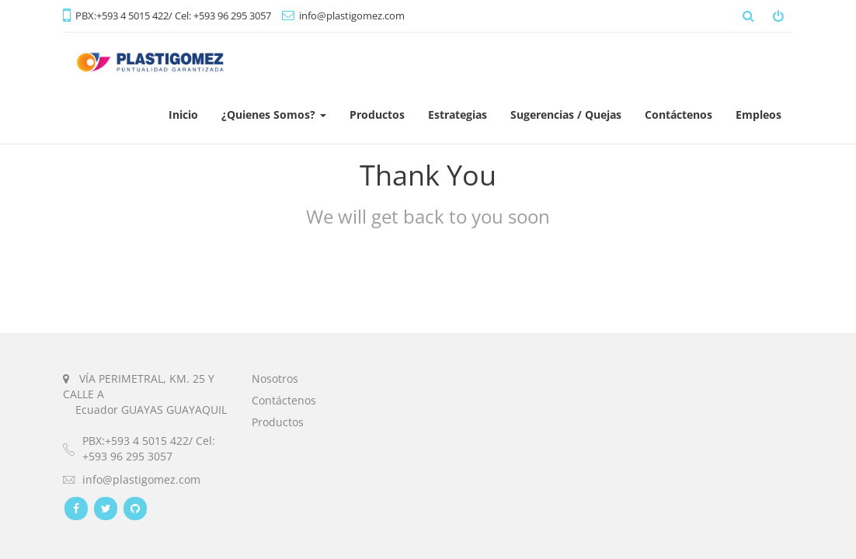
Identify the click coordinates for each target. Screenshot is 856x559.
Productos (278, 422)
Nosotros (275, 378)
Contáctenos (284, 400)
